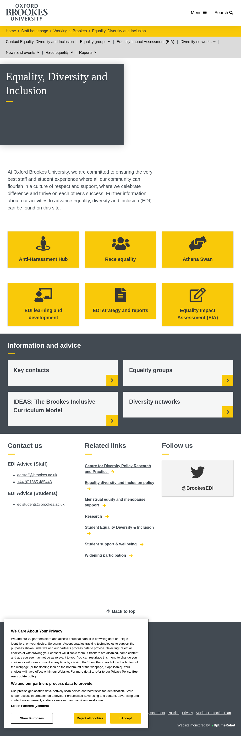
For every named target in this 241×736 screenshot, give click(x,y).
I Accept (126, 718)
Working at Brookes (70, 31)
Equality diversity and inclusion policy (119, 486)
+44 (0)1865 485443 (34, 482)
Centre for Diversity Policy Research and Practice (118, 469)
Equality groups (95, 42)
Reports (88, 52)
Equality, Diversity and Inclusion (119, 31)
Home (11, 31)
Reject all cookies (90, 718)
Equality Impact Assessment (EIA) (145, 42)
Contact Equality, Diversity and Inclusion (40, 42)
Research (97, 516)
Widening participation (109, 555)
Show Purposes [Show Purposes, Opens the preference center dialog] (32, 718)
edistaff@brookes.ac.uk (37, 475)
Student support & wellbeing (114, 544)
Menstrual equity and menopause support (115, 502)
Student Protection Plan (213, 713)
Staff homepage (34, 31)
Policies (173, 713)
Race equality (59, 52)
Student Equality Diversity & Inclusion (119, 530)
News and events (22, 52)
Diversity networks (198, 42)
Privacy (187, 713)
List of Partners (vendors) (30, 706)
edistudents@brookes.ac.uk (41, 504)
